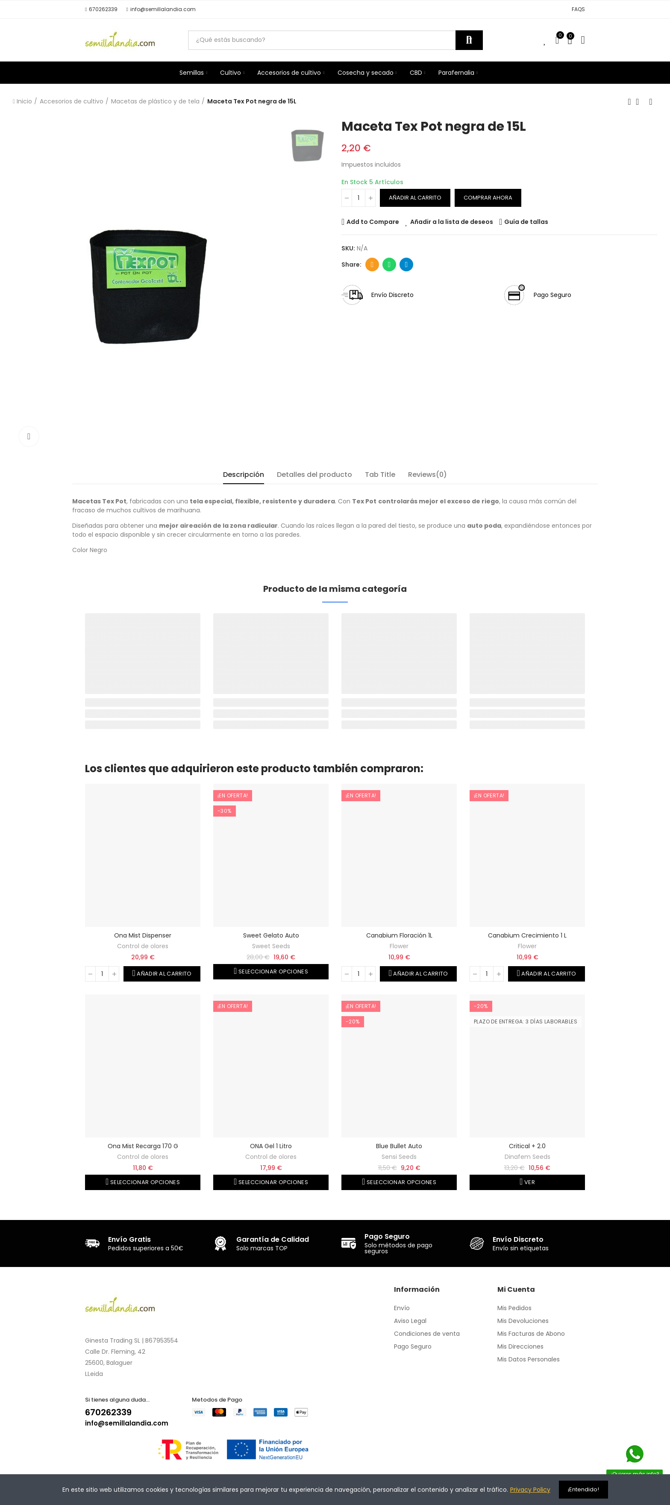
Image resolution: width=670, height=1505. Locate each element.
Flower (399, 946)
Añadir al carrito (415, 198)
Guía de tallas (526, 222)
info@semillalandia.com (126, 1423)
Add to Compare (373, 222)
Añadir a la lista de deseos (451, 222)
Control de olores (142, 946)
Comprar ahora (488, 198)
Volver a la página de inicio (640, 101)
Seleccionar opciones (272, 971)
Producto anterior (629, 101)
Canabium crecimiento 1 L (527, 935)
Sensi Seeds (399, 1156)
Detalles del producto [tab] (314, 474)
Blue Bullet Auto (399, 1146)
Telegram (406, 264)
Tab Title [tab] (380, 474)
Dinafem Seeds (527, 1156)
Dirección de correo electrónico (372, 264)
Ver (529, 1182)
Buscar (469, 40)
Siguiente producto (650, 101)
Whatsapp (389, 264)
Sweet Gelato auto (271, 935)
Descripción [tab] (243, 474)
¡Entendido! (583, 1489)
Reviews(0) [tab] (427, 474)
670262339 (108, 1412)
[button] (101, 9)
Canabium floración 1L (399, 935)
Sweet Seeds (271, 946)
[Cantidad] (358, 198)
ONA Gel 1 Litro (271, 1146)
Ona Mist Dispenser (142, 935)
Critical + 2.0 (527, 1146)
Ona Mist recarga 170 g (143, 1146)
